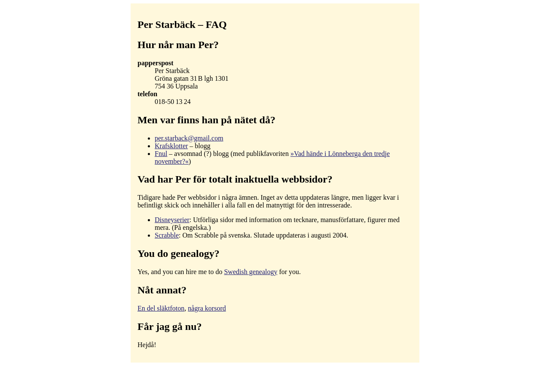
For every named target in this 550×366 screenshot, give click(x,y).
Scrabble (167, 235)
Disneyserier (172, 219)
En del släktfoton (161, 308)
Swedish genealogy (250, 271)
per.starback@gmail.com (189, 138)
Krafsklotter (171, 145)
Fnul (161, 153)
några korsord (207, 308)
